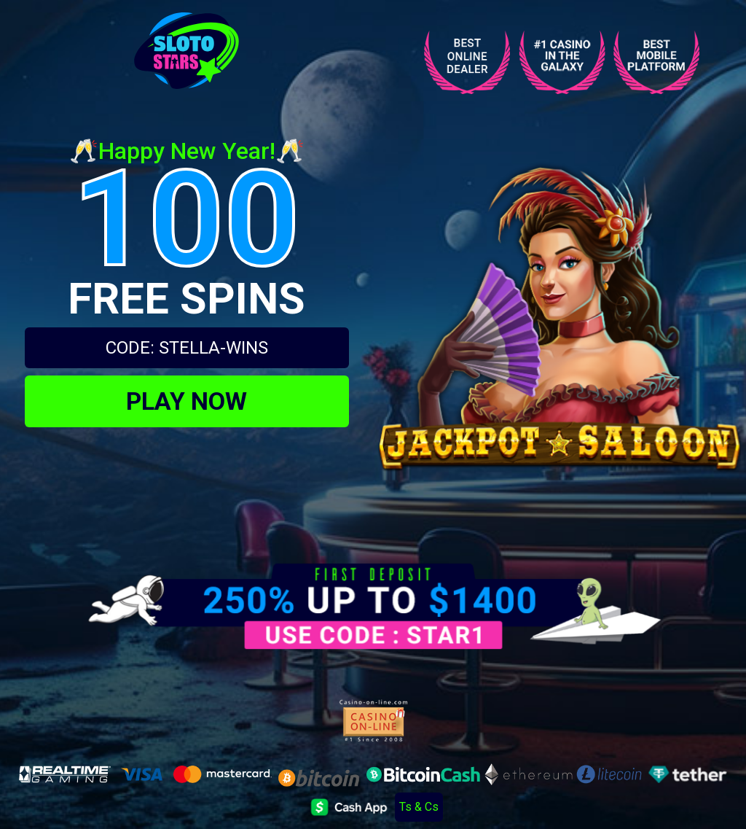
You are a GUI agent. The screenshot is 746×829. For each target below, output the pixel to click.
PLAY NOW (186, 401)
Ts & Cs (419, 807)
